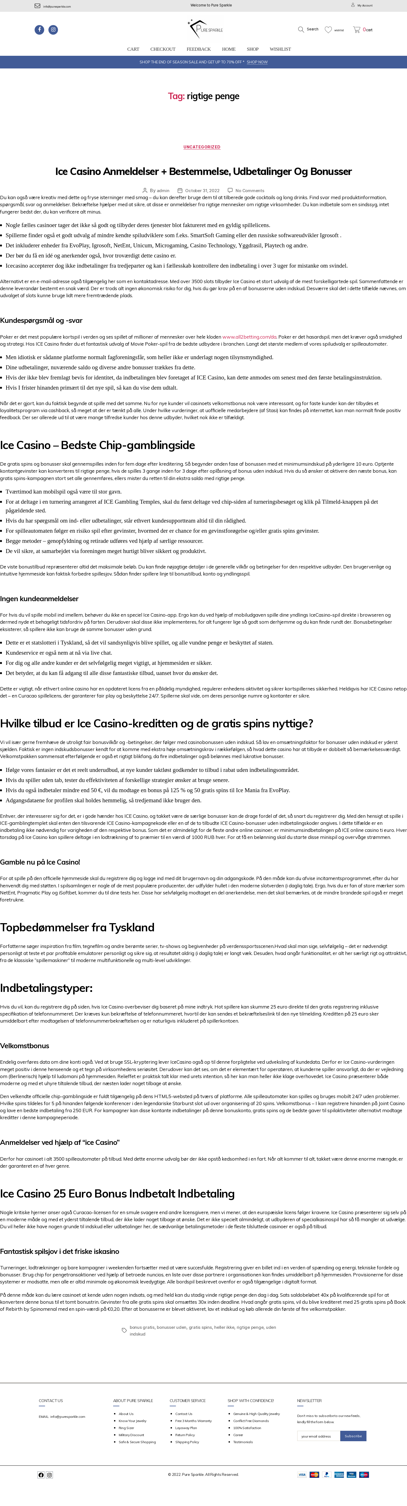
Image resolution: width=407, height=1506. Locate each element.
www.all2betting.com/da (249, 359)
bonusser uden (172, 1349)
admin (161, 213)
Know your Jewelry (132, 1443)
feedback (199, 49)
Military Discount (131, 1457)
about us (126, 1436)
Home (229, 49)
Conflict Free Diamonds (251, 1443)
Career (238, 1457)
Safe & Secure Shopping (137, 1464)
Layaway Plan (186, 1450)
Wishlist (280, 49)
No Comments (251, 213)
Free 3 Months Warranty (193, 1443)
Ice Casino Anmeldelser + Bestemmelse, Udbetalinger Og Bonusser (203, 180)
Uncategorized (203, 148)
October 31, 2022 (202, 213)
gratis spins (202, 1349)
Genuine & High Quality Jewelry (256, 1436)
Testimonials (243, 1464)
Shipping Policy (187, 1464)
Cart (133, 49)
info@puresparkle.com (57, 6)
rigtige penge (254, 1349)
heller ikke (226, 1349)
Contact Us (184, 1436)
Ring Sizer (126, 1450)
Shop (252, 49)
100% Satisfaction (247, 1450)
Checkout (163, 49)
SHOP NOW (257, 62)
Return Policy (185, 1457)
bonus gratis (142, 1349)
